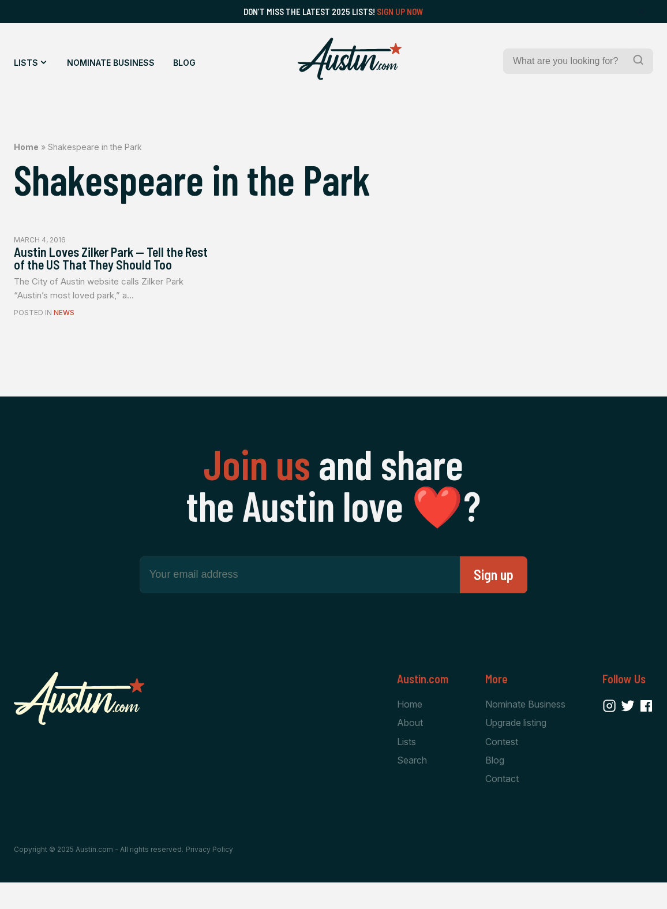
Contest (501, 766)
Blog (184, 63)
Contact (502, 804)
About (410, 746)
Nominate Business (111, 63)
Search (412, 785)
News (64, 335)
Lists (26, 63)
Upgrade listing (515, 746)
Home (26, 147)
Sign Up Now (400, 11)
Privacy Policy (209, 875)
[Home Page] (350, 58)
